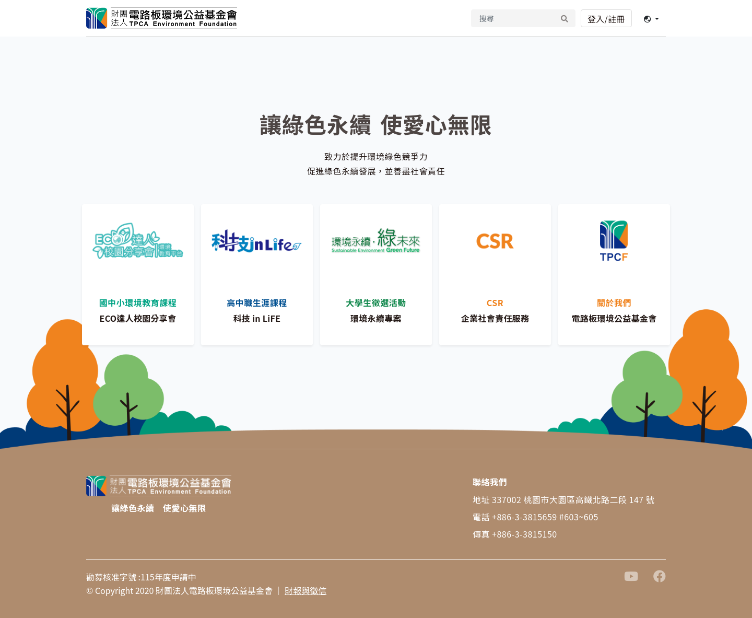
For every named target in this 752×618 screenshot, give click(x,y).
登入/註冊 (606, 19)
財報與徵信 (305, 590)
